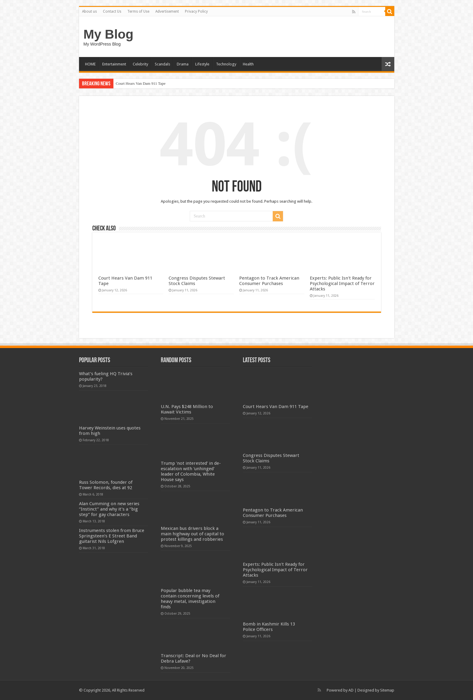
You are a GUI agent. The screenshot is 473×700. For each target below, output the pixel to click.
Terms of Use (138, 11)
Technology (226, 64)
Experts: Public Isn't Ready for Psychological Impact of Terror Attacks (342, 283)
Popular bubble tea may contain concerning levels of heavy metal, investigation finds (190, 599)
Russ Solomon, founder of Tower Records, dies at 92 (105, 485)
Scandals (162, 64)
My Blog (109, 34)
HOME (90, 64)
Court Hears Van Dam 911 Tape (141, 83)
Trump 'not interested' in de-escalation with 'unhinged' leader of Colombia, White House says (191, 471)
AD (351, 690)
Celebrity (140, 64)
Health (248, 64)
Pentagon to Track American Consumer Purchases (269, 280)
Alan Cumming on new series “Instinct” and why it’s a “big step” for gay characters (109, 509)
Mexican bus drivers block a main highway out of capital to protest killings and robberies (192, 534)
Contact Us (112, 11)
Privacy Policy (196, 11)
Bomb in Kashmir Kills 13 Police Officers (269, 626)
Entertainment (114, 64)
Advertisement (167, 11)
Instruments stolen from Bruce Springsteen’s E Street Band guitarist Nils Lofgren (111, 536)
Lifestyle (202, 64)
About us (89, 11)
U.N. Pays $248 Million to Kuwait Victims (187, 409)
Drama (183, 64)
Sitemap (387, 690)
